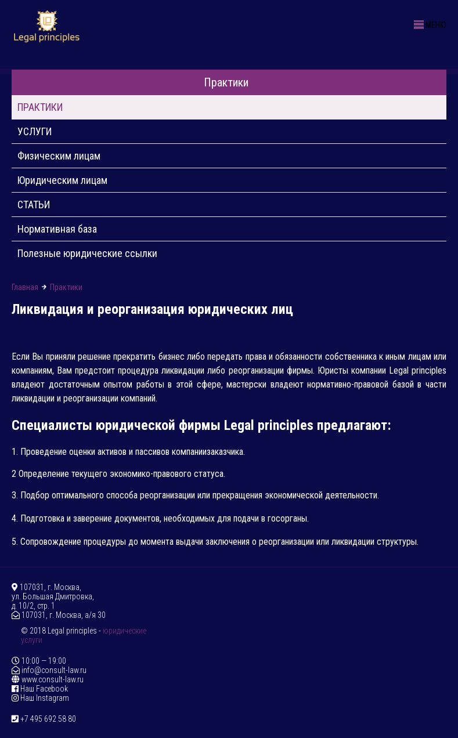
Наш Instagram (40, 698)
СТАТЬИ (33, 204)
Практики (229, 82)
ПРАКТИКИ (40, 107)
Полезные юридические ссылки (87, 253)
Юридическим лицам (62, 180)
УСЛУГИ (34, 131)
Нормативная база (57, 229)
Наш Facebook (40, 688)
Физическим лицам (58, 156)
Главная (25, 287)
